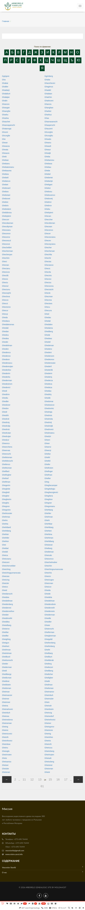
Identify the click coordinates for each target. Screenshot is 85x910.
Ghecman (49, 296)
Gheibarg (48, 548)
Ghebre (5, 202)
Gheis (4, 758)
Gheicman (49, 583)
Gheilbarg (49, 653)
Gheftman (6, 482)
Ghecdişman (7, 226)
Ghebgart (48, 184)
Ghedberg (49, 331)
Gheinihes (49, 737)
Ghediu (5, 398)
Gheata (5, 150)
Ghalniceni (49, 101)
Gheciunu (6, 289)
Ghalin (4, 101)
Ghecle (47, 293)
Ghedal (48, 321)
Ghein (47, 702)
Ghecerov (6, 237)
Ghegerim (6, 485)
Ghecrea (48, 300)
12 (32, 779)
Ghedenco (6, 352)
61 (42, 786)
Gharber (48, 111)
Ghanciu (48, 104)
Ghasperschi (50, 125)
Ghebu (47, 209)
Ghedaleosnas (8, 324)
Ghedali (5, 328)
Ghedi (4, 391)
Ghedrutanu (49, 433)
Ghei (4, 545)
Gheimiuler (49, 699)
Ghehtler (5, 538)
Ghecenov (6, 233)
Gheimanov (49, 692)
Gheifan (5, 632)
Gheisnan (6, 772)
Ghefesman (7, 468)
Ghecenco (49, 230)
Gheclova (6, 296)
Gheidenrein (50, 611)
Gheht (47, 520)
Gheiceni (5, 562)
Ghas (47, 118)
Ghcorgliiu (49, 136)
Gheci (4, 261)
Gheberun (6, 181)
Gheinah (48, 706)
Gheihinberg (50, 646)
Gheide (48, 594)
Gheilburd (6, 657)
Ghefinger (49, 471)
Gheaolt (48, 146)
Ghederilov (6, 370)
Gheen (47, 440)
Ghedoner (6, 405)
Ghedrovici (49, 429)
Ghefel (47, 457)
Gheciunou (49, 286)
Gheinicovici (7, 734)
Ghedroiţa (6, 426)
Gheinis (48, 741)
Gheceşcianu (50, 244)
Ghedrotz (6, 429)
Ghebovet (6, 198)
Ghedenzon (49, 356)
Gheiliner (5, 681)
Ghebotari (6, 195)
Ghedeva (48, 384)
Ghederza (49, 380)
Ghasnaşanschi (8, 125)
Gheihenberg (50, 643)
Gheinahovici (7, 709)
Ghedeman (49, 345)
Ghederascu (7, 363)
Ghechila (48, 254)
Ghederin (48, 373)
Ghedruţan (6, 436)
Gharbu (5, 115)
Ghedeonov (49, 359)
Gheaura (5, 153)
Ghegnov (6, 506)
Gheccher (49, 219)
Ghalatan (48, 94)
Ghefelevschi (7, 461)
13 (39, 779)
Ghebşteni (49, 212)
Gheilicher (49, 674)
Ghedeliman (7, 345)
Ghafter (5, 87)
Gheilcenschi (7, 660)
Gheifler (5, 636)
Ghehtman (49, 538)
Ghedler (5, 401)
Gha (3, 80)
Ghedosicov (49, 405)
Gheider (5, 615)
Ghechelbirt (7, 247)
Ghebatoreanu (8, 167)
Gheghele (6, 489)
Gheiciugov (49, 580)
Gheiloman (6, 688)
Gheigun (5, 643)
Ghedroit (5, 419)
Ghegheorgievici (51, 492)
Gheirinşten (49, 755)
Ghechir (48, 258)
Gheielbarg (6, 625)
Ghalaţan (6, 97)
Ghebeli (5, 177)
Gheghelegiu (50, 489)
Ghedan (5, 331)
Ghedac (48, 317)
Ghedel (48, 342)
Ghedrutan (6, 433)
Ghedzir (48, 436)
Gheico (5, 587)
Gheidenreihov (8, 611)
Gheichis (48, 573)
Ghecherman (7, 251)
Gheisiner (49, 765)
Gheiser (5, 765)
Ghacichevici (50, 83)
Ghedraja (48, 412)
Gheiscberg (49, 762)
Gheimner (6, 702)
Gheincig (48, 713)
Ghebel (48, 174)
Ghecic (47, 268)
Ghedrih (5, 415)
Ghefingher (6, 475)
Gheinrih (48, 744)
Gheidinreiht (7, 618)
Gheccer (5, 219)
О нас (42, 872)
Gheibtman (49, 552)
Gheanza (6, 146)
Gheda (5, 317)
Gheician (5, 576)
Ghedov (5, 408)
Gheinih (5, 737)
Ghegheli (5, 492)
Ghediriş (48, 394)
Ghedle (48, 398)
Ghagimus (49, 87)
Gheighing (6, 639)
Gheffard (5, 471)
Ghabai (5, 83)
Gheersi (48, 447)
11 (24, 779)
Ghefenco (6, 464)
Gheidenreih (50, 608)
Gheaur (48, 150)
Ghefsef (5, 478)
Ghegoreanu (50, 506)
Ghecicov (6, 272)
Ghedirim (6, 394)
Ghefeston (49, 468)
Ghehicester (7, 513)
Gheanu (48, 143)
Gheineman (7, 723)
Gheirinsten (7, 755)
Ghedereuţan (7, 366)
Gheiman (6, 692)
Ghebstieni (6, 209)
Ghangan (6, 108)
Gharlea (5, 118)
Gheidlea (5, 622)
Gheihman (6, 650)
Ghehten (48, 531)
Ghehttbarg (49, 541)
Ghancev (5, 104)
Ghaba (47, 80)
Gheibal (5, 548)
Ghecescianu (50, 237)
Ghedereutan (50, 363)
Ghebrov (48, 205)
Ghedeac (48, 338)
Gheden (5, 349)
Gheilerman (7, 667)
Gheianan (49, 545)
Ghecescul (6, 240)
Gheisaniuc (6, 762)
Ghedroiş (6, 422)
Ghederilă (49, 370)
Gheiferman (49, 632)
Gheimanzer (7, 695)
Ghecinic (48, 275)
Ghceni (5, 132)
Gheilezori (49, 667)
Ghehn (5, 520)
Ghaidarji (5, 90)
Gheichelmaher (51, 562)
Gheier (47, 625)
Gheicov (48, 587)
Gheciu (5, 282)
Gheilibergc (6, 674)
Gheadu (48, 139)
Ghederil (48, 366)
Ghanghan (49, 108)
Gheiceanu (6, 559)
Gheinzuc (48, 748)
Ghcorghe (49, 132)
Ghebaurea (6, 170)
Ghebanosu (49, 160)
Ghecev (48, 240)
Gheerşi (48, 450)
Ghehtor (5, 541)
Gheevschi (6, 454)
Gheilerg (48, 664)
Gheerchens (7, 447)
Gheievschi (49, 629)
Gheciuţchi (6, 293)
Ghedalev (49, 324)
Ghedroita (49, 419)
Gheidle (48, 618)
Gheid (4, 590)
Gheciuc (48, 282)
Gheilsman (49, 688)
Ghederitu (6, 377)
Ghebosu (48, 191)
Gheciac (48, 261)
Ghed (47, 314)
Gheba (47, 157)
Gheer (47, 443)
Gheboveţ (49, 198)
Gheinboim (49, 709)
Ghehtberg (6, 531)
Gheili (4, 671)
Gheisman (49, 769)
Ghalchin (48, 97)
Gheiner (48, 723)
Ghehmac (6, 517)
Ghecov (5, 300)
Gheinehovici (50, 720)
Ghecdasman (7, 223)
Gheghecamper (51, 485)
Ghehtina (48, 534)
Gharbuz (48, 115)
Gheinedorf (49, 716)
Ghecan (48, 216)
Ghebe (47, 170)
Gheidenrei (6, 608)
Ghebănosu (7, 212)
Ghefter (48, 478)
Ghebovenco (50, 195)
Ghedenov (6, 356)
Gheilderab (49, 660)
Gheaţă (48, 153)
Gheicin (48, 576)
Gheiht (47, 650)
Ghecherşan (7, 254)
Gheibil (5, 552)
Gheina (5, 706)
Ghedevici (6, 387)
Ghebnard (6, 188)
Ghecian (5, 265)
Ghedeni (48, 352)
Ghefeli (47, 461)
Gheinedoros (7, 720)
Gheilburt (48, 657)
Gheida (48, 590)
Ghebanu (6, 163)
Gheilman (49, 685)
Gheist (47, 772)
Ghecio (5, 279)
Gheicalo (48, 555)
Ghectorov (6, 307)
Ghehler (48, 513)
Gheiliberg (49, 671)
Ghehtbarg (49, 527)
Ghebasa (48, 163)
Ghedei (5, 342)
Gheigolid (48, 639)
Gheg (47, 482)
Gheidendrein (50, 604)
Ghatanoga (6, 129)
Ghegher (5, 496)
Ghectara (48, 303)
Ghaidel (48, 90)
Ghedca (5, 335)
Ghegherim (6, 499)
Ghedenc (48, 349)
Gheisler (5, 769)
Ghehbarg (49, 510)
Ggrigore (5, 76)
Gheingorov (49, 727)
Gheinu (5, 748)
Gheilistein (6, 685)
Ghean (5, 143)
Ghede (47, 335)
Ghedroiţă (49, 426)
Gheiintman (7, 653)
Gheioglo (5, 751)
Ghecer (48, 233)
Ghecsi (5, 303)
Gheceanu (6, 230)
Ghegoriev (6, 510)
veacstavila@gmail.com (14, 850)
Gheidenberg (7, 604)
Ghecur (5, 310)
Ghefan (48, 454)
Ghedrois (48, 415)
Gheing (5, 727)
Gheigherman (50, 636)
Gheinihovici (7, 741)
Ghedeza (48, 387)
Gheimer (5, 699)
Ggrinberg (49, 76)
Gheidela (48, 597)
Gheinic (5, 730)
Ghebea (5, 174)
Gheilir (47, 681)
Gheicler (5, 583)
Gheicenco (49, 559)
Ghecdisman (50, 223)
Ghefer (47, 464)
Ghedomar (49, 401)
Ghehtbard (6, 527)
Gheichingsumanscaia (54, 569)
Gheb (4, 157)
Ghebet (5, 184)
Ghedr (4, 412)
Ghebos (5, 191)
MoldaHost (60, 887)
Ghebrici (48, 202)
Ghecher (48, 247)
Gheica (5, 555)
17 (65, 779)
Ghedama (49, 328)
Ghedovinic (49, 408)
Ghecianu (6, 268)
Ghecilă (5, 275)
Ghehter (5, 534)
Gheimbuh (49, 695)
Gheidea (5, 597)
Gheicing (5, 580)
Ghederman (7, 380)
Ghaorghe (6, 111)
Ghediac (48, 391)
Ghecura (48, 310)
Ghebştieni (6, 216)
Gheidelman (50, 601)
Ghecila (48, 272)
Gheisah (48, 758)
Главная (5, 21)
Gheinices (49, 730)
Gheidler (48, 622)
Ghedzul (5, 440)
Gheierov (6, 629)
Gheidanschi (7, 594)
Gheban (5, 160)
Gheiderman (50, 615)
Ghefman (48, 475)
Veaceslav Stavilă (42, 867)
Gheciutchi (49, 289)
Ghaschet (6, 122)
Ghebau (48, 167)
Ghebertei (49, 177)
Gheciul (5, 286)
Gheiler (5, 664)
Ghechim (5, 258)
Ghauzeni (49, 129)
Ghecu (47, 307)
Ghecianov (49, 265)
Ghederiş (48, 377)
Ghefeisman (7, 457)
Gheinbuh (6, 713)
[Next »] (78, 779)
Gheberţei (49, 181)
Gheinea (5, 716)
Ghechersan (50, 251)
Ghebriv (5, 205)
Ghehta (5, 524)
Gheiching (6, 569)
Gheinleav (6, 744)
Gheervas (6, 450)
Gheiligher (49, 678)
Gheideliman (7, 601)
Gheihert (5, 646)
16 (58, 779)
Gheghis (5, 503)
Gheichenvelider (9, 566)
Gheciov (48, 279)
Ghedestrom (7, 384)
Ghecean (48, 226)
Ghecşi (5, 314)
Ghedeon (6, 359)
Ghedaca (6, 321)
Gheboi (48, 188)
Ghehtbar (48, 524)
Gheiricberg (49, 751)
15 (50, 779)
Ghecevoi (6, 244)
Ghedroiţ (48, 422)
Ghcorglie (6, 136)
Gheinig (48, 734)
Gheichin (48, 566)
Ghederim (6, 373)
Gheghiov (49, 499)
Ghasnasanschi (51, 122)
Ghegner (48, 503)
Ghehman (49, 517)
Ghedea (5, 338)
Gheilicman (6, 678)
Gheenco (6, 443)
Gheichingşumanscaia (11, 573)
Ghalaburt (6, 94)
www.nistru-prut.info (14, 854)
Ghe (3, 139)
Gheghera (49, 496)
